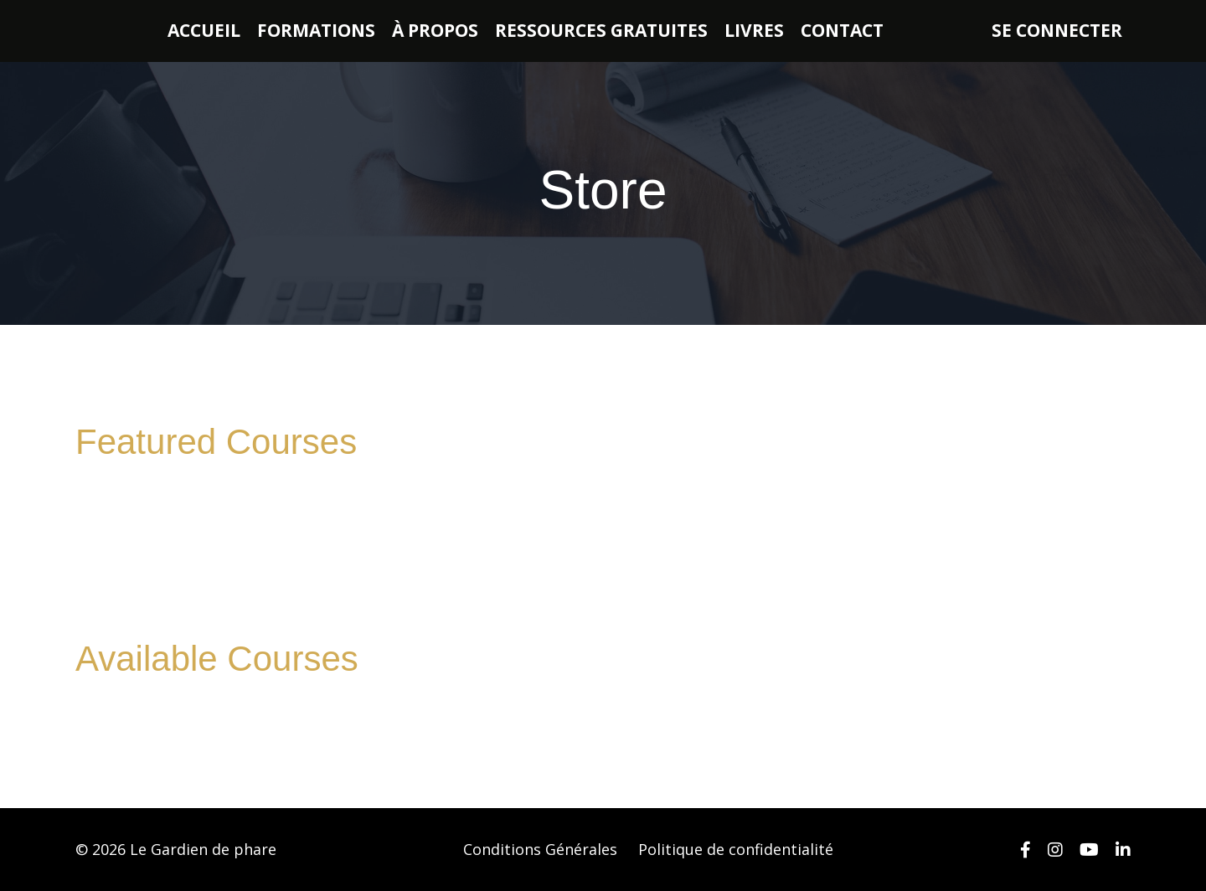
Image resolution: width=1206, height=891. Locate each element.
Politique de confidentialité (735, 849)
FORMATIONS (316, 30)
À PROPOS (435, 30)
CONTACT (842, 30)
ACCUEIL (204, 30)
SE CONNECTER (1057, 30)
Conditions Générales (540, 849)
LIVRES (754, 30)
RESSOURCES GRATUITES (601, 30)
